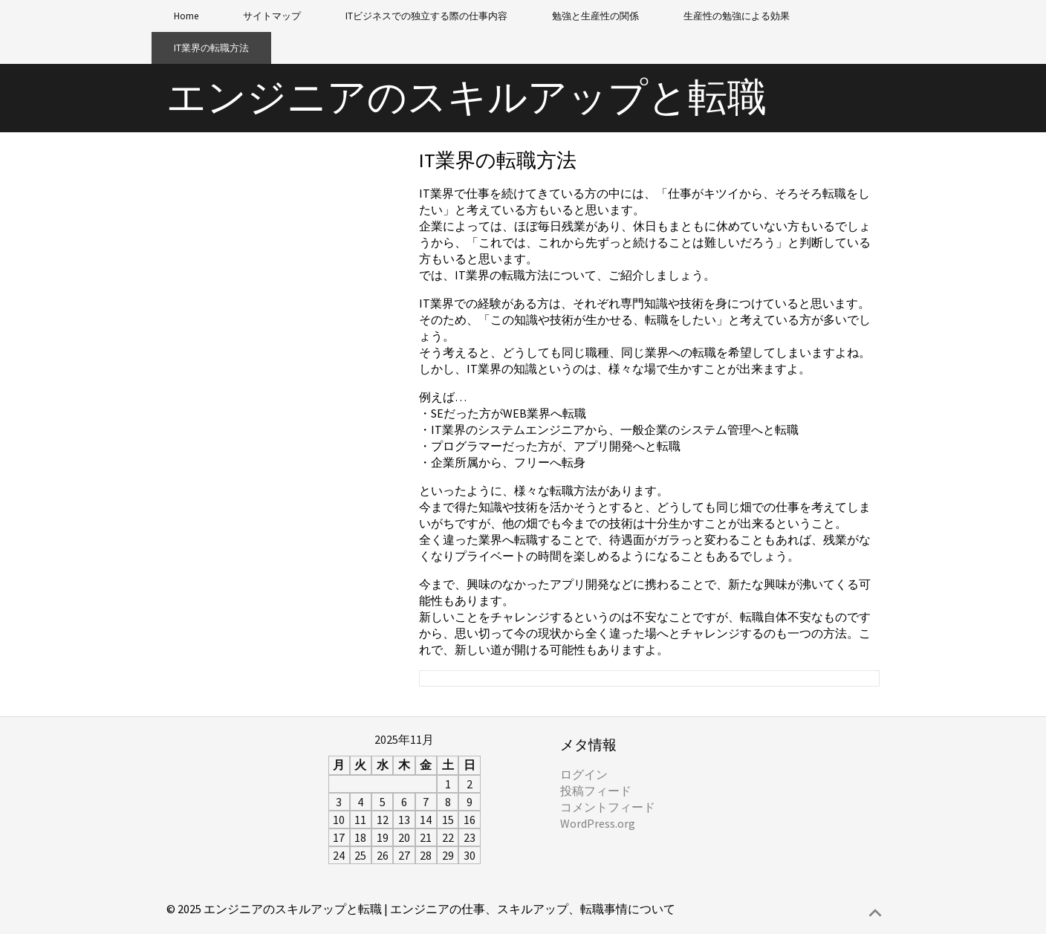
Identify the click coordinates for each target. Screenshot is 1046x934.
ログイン (584, 774)
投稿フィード (595, 790)
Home (186, 16)
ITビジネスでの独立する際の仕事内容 (426, 16)
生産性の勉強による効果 (736, 16)
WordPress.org (597, 823)
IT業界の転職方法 (211, 48)
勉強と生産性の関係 (595, 16)
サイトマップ (272, 16)
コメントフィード (607, 807)
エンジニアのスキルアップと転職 (466, 97)
